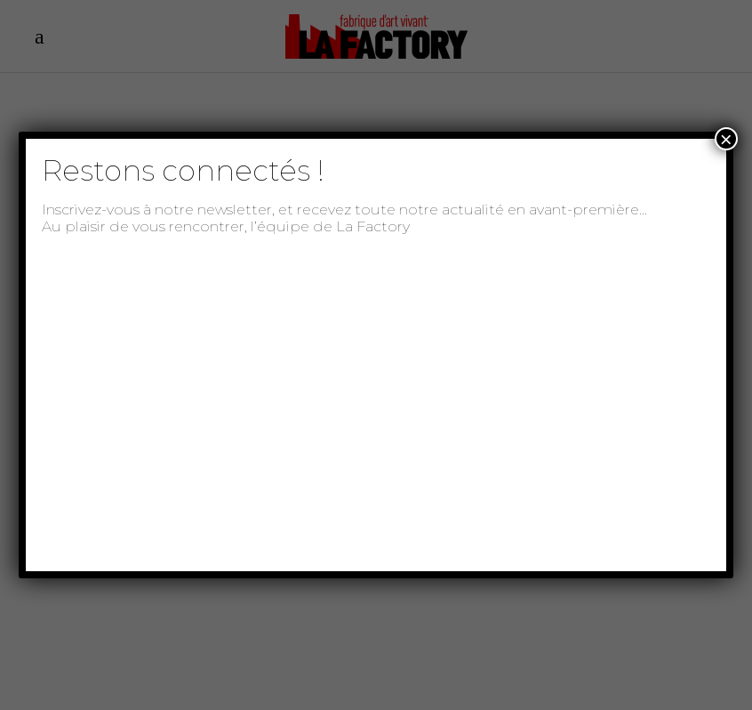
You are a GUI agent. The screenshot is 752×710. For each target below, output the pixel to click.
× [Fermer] (726, 138)
